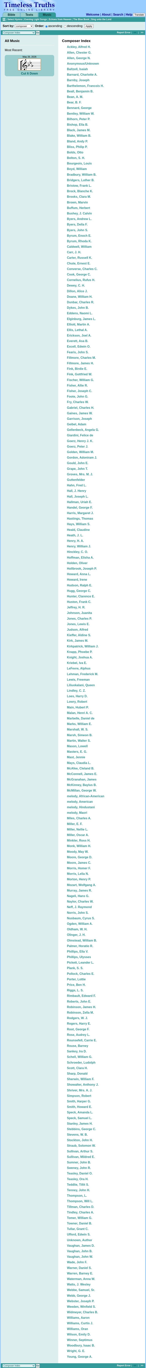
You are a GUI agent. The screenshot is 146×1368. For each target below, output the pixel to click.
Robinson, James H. (81, 1007)
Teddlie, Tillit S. (78, 1184)
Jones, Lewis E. (78, 624)
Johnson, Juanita (79, 613)
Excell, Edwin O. (78, 346)
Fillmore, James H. (80, 363)
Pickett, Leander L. (80, 962)
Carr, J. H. (74, 252)
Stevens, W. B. (77, 1134)
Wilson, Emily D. (78, 1334)
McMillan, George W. (82, 790)
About (106, 14)
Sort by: (8, 26)
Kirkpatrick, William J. (82, 646)
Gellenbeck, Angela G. (83, 429)
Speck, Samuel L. (79, 1118)
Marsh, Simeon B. (79, 735)
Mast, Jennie (76, 757)
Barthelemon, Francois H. (85, 85)
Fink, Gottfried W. (79, 374)
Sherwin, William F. (80, 1079)
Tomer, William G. (79, 1218)
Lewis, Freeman (78, 679)
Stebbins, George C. (81, 1129)
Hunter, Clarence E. (81, 596)
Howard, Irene (77, 579)
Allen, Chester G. (79, 52)
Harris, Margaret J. (80, 513)
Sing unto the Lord (101, 19)
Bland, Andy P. (77, 141)
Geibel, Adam (76, 424)
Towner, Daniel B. (79, 1223)
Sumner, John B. (79, 1162)
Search (118, 14)
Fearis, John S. (78, 352)
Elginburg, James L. (81, 319)
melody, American (80, 801)
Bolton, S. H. (76, 158)
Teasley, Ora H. (77, 1179)
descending (75, 26)
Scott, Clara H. (77, 1068)
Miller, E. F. (75, 824)
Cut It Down (29, 73)
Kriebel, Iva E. (77, 663)
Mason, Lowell (77, 746)
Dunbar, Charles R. (80, 302)
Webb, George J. (79, 1295)
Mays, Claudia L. (79, 763)
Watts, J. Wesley (79, 1284)
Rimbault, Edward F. (81, 995)
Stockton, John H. (80, 1140)
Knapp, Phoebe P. (79, 651)
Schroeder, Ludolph (81, 1062)
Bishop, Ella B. (77, 124)
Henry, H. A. (75, 540)
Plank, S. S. (75, 968)
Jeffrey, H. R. (76, 607)
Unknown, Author (79, 1240)
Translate (139, 14)
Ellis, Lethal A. (77, 330)
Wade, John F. (77, 1262)
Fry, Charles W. (78, 402)
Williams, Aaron (78, 1317)
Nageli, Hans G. (78, 896)
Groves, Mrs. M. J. (80, 474)
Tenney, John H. (78, 1190)
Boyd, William (77, 169)
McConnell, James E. (82, 774)
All (4, 19)
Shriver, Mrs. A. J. (79, 1090)
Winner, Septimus (79, 1340)
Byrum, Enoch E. (79, 235)
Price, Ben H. (76, 984)
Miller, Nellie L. (77, 829)
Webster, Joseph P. (80, 1301)
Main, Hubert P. (78, 707)
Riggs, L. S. (75, 990)
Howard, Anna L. (79, 574)
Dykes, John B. (78, 307)
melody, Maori (77, 812)
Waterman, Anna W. (81, 1279)
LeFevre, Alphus (78, 668)
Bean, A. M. (75, 96)
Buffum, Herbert (78, 208)
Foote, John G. (77, 396)
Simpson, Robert (79, 1095)
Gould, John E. (77, 463)
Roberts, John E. (79, 1001)
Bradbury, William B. (81, 174)
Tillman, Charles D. (80, 1206)
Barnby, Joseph (78, 80)
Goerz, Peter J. (77, 446)
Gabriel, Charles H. (80, 407)
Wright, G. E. (76, 1351)
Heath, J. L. (75, 535)
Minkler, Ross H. (78, 840)
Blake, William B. (79, 135)
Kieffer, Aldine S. (79, 635)
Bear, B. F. (74, 102)
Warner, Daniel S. (79, 1268)
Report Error (123, 32)
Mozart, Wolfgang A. (81, 885)
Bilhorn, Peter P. (78, 119)
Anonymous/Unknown (83, 63)
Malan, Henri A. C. (80, 713)
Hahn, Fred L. (76, 485)
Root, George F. (78, 1029)
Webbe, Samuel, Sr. (81, 1290)
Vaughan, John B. (79, 1251)
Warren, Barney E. (80, 1273)
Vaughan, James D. (81, 1245)
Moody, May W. (77, 851)
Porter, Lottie (76, 979)
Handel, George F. (80, 507)
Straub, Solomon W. (81, 1145)
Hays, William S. (78, 524)
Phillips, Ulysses (79, 957)
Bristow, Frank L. (79, 185)
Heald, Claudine (78, 529)
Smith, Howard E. (79, 1106)
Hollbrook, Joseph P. (82, 568)
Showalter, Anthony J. (83, 1084)
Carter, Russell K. (79, 257)
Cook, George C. (79, 274)
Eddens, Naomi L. (79, 313)
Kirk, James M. (77, 640)
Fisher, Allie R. (77, 385)
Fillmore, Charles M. (81, 357)
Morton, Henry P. (79, 879)
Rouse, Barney (77, 1045)
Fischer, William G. (80, 380)
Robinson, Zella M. (80, 1012)
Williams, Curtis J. (80, 1323)
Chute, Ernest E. (78, 263)
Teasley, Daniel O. (80, 1173)
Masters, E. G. (77, 751)
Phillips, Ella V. (77, 951)
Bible (11, 14)
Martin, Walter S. (79, 740)
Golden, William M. (80, 452)
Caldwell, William (79, 246)
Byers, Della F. (77, 224)
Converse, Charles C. (82, 269)
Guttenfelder (76, 479)
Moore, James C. (79, 862)
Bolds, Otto (75, 152)
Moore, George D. (79, 857)
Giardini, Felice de (80, 435)
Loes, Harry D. (77, 696)
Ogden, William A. (80, 923)
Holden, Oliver (77, 563)
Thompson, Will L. (80, 1201)
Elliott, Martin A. (78, 324)
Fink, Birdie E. (77, 368)
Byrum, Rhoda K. (79, 241)
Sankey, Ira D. (77, 1051)
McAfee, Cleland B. (80, 768)
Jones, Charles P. (79, 618)
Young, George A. (79, 1356)
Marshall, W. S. (77, 729)
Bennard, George (79, 108)
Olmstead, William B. (82, 940)
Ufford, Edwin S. (78, 1234)
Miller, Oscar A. (78, 835)
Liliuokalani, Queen (81, 685)
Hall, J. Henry (76, 490)
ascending (55, 26)
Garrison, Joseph (79, 418)
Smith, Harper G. (79, 1101)
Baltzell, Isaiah (77, 69)
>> (142, 32)
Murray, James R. (79, 890)
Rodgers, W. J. (77, 1018)
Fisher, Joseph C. (79, 391)
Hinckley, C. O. (77, 551)
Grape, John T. (77, 468)
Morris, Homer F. (79, 868)
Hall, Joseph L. (77, 496)
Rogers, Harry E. (79, 1023)
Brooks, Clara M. (79, 196)
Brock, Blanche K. (80, 191)
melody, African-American (85, 796)
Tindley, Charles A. (80, 1212)
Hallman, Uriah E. (79, 502)
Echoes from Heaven (60, 19)
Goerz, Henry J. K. (80, 441)
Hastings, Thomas (80, 518)
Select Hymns (14, 19)
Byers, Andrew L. (79, 219)
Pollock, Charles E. (80, 973)
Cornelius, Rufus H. (81, 280)
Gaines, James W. (80, 413)
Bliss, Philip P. (77, 146)
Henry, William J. (79, 546)
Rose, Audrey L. (78, 1034)
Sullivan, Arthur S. (80, 1151)
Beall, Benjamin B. (80, 91)
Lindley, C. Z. (76, 690)
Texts (29, 14)
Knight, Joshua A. (80, 657)
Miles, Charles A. (79, 818)
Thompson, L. (77, 1195)
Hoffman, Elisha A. (80, 557)
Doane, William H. (79, 296)
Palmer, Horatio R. (80, 946)
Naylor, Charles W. (80, 901)
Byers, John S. (77, 230)
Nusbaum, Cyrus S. (81, 918)
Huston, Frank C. (79, 601)
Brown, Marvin (77, 202)
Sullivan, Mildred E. (81, 1156)
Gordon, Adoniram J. (82, 457)
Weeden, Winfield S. (81, 1306)
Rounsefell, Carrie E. (82, 1040)
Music (47, 14)
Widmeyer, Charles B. (82, 1312)
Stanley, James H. (80, 1123)
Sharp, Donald (77, 1073)
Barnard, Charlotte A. (82, 74)
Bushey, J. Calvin (79, 213)
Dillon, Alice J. (77, 291)
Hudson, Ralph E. (79, 585)
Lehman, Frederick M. (82, 674)
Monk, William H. (79, 846)
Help (129, 14)
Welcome (92, 14)
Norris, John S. (78, 912)
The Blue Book (81, 19)
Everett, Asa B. (77, 341)
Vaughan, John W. (80, 1256)
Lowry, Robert (77, 701)
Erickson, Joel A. (79, 335)
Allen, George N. (78, 58)
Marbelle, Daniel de (80, 718)
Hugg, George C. (79, 590)
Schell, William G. (79, 1056)
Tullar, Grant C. (78, 1229)
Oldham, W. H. (77, 929)
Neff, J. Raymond (79, 907)
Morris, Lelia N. (78, 873)
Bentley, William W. (80, 113)
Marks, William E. (79, 724)
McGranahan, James (82, 779)
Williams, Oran (77, 1329)
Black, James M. (78, 130)
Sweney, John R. (79, 1168)
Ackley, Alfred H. (79, 46)
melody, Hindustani (81, 807)
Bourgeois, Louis (79, 163)
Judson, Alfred (77, 629)
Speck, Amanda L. (80, 1112)
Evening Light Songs (35, 19)
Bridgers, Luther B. (80, 180)
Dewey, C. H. (76, 285)
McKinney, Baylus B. (82, 785)
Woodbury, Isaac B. (81, 1345)
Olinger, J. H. (76, 934)
